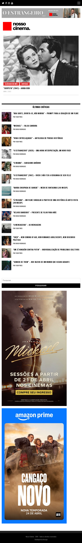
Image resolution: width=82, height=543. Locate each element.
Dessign (45, 539)
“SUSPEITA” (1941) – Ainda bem (16, 88)
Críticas (25, 84)
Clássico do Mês (11, 84)
